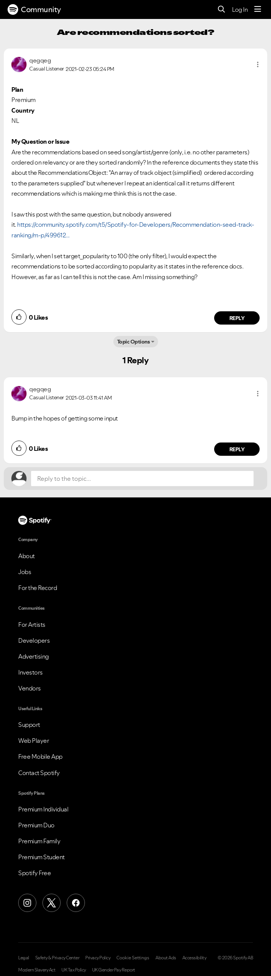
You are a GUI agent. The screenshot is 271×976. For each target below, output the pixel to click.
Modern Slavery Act (36, 970)
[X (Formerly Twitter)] (51, 903)
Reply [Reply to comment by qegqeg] (237, 318)
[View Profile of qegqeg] (40, 60)
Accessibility (194, 958)
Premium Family (39, 841)
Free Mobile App (40, 756)
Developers (34, 640)
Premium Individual (43, 809)
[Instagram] (27, 903)
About (26, 556)
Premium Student (41, 857)
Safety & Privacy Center (57, 958)
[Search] (221, 9)
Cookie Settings (132, 958)
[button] (257, 64)
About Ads (165, 958)
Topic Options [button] (133, 341)
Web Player (33, 740)
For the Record (37, 588)
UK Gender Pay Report (113, 970)
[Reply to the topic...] (142, 478)
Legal (23, 958)
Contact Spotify (39, 773)
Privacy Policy (97, 958)
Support (29, 724)
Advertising (33, 656)
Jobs (24, 572)
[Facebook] (76, 903)
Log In (240, 9)
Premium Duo (36, 825)
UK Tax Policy (73, 970)
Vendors (29, 688)
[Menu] (257, 9)
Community (34, 9)
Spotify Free (34, 873)
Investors (30, 672)
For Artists (31, 624)
